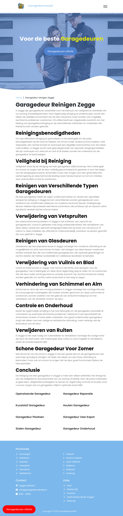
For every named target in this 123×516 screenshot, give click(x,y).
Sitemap (69, 500)
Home (19, 97)
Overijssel (22, 465)
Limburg (69, 473)
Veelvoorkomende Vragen (78, 497)
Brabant (69, 469)
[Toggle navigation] (105, 6)
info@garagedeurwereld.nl (33, 489)
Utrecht (68, 454)
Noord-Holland (72, 457)
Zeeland (69, 465)
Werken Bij (70, 489)
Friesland (22, 457)
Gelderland (23, 473)
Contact (69, 493)
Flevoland (22, 469)
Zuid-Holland (71, 461)
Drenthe (22, 461)
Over (67, 485)
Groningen (23, 454)
